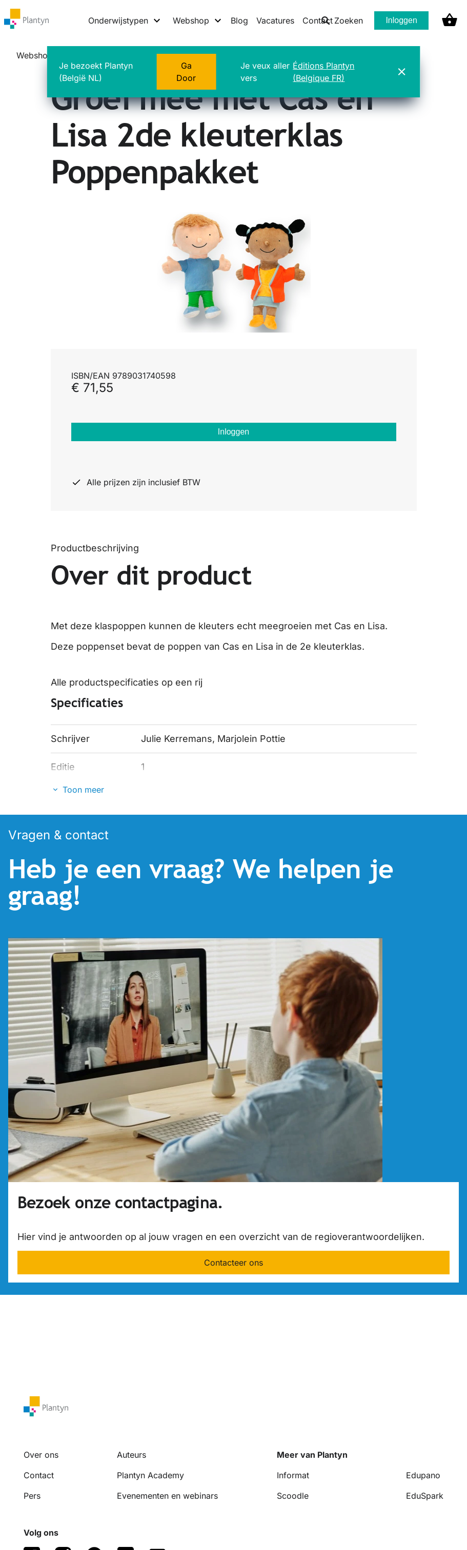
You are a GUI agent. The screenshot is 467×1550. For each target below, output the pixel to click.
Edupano (423, 1475)
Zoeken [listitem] (342, 20)
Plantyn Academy (150, 1475)
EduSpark (424, 1496)
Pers (32, 1496)
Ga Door (186, 71)
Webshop (34, 55)
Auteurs (131, 1455)
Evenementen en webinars (167, 1496)
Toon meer (83, 789)
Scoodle (293, 1496)
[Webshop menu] (197, 20)
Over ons (41, 1455)
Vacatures (275, 20)
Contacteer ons (233, 1262)
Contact (39, 1475)
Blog (239, 20)
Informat (293, 1475)
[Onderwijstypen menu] (124, 20)
